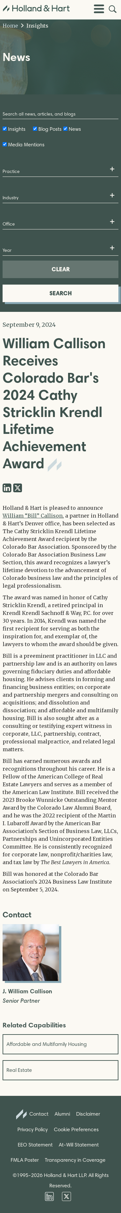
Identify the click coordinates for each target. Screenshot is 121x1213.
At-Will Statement (79, 1145)
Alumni (62, 1114)
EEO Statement (35, 1145)
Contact (32, 1114)
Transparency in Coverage (75, 1160)
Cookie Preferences (76, 1129)
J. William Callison (27, 991)
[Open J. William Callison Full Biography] (31, 979)
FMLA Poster (25, 1160)
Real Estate (19, 1070)
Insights (34, 25)
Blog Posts (50, 129)
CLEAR (61, 269)
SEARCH (60, 293)
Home (10, 25)
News (75, 129)
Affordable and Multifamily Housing (46, 1044)
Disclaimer (88, 1114)
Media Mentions (26, 144)
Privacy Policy (32, 1129)
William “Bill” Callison (33, 515)
